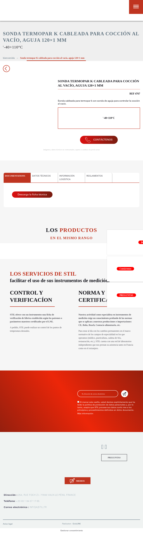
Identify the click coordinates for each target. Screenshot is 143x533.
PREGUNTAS (114, 457)
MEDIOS (80, 481)
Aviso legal (8, 524)
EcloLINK (77, 524)
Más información (85, 413)
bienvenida (9, 58)
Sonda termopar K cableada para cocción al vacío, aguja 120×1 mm (52, 58)
